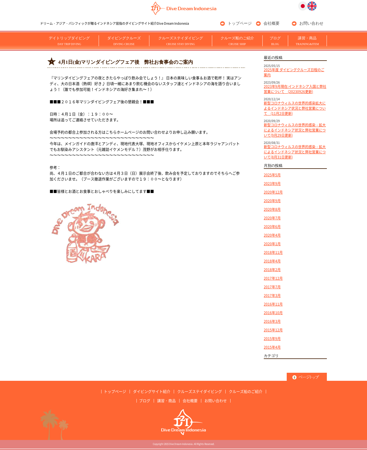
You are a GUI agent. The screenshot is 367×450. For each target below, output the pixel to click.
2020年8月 (272, 209)
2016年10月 (273, 312)
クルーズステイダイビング (180, 41)
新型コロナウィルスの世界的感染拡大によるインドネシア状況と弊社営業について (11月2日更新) (295, 108)
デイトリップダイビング (69, 41)
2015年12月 (273, 330)
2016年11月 (273, 304)
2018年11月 (273, 252)
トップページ (240, 23)
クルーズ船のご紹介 (237, 41)
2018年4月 (272, 261)
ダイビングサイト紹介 (151, 391)
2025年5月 (272, 175)
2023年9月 (272, 183)
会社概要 (271, 23)
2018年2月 (272, 269)
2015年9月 (272, 338)
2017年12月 (273, 278)
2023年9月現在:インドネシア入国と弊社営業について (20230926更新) (295, 89)
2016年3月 (272, 321)
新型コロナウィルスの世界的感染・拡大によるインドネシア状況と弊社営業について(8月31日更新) (295, 152)
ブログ (275, 41)
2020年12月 (273, 192)
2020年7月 (272, 218)
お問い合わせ (311, 23)
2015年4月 (272, 347)
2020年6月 (272, 226)
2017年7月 (272, 287)
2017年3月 (272, 295)
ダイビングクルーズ (124, 41)
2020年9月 (272, 200)
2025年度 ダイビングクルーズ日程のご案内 (294, 72)
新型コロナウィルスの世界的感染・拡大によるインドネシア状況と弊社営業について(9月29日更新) (295, 130)
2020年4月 (272, 235)
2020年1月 (272, 244)
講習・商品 (307, 41)
